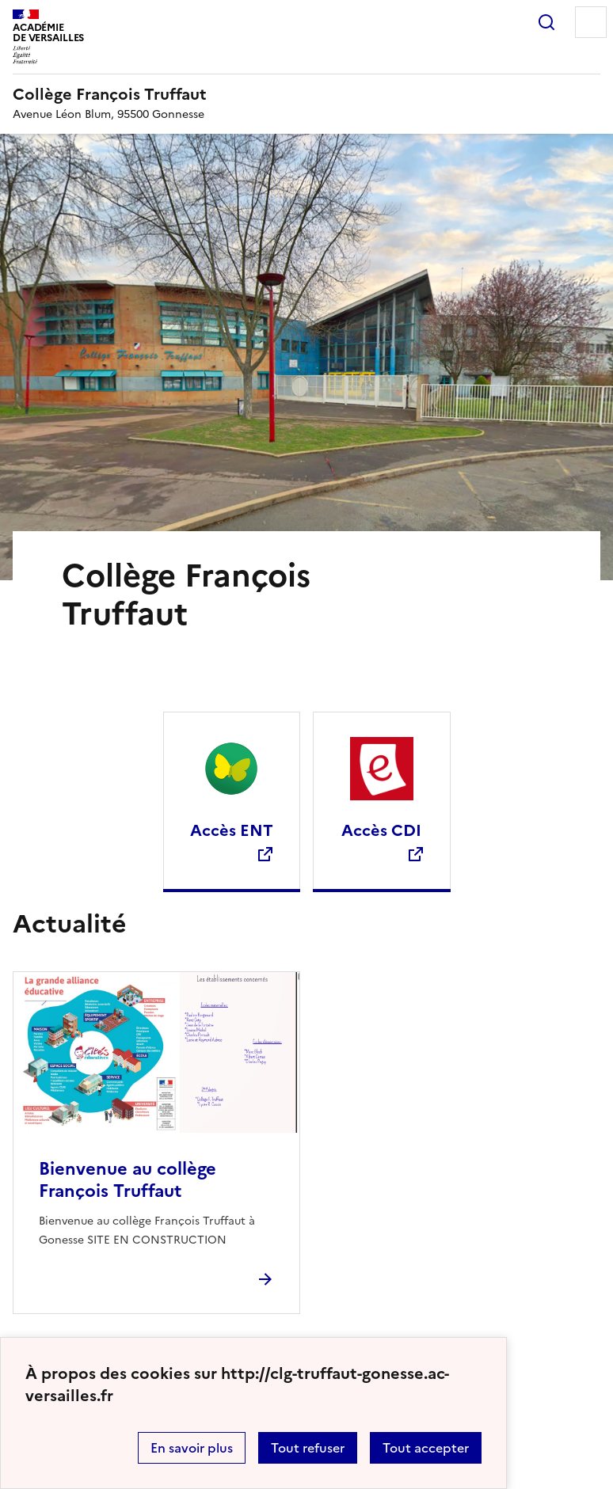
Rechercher (546, 22)
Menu (591, 22)
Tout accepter (426, 1447)
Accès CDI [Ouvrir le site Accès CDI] (381, 830)
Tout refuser (308, 1447)
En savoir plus (191, 1447)
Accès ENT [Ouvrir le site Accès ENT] (231, 830)
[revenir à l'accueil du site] (306, 94)
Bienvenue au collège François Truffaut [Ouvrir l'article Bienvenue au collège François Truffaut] (127, 1180)
